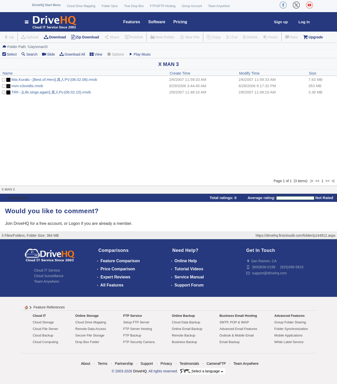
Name (8, 73)
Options (115, 54)
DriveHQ (140, 371)
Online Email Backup (187, 329)
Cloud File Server (45, 329)
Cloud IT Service (47, 270)
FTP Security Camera (139, 342)
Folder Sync (110, 6)
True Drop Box (134, 6)
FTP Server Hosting (137, 329)
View (95, 54)
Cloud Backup (43, 335)
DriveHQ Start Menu (46, 5)
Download (57, 37)
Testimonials (189, 364)
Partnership (124, 364)
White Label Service (289, 342)
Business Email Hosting (238, 316)
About (85, 364)
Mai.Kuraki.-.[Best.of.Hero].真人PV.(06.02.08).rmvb (54, 79)
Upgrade (315, 37)
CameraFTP (216, 364)
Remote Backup (183, 335)
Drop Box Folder (87, 342)
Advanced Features (289, 316)
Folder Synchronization (291, 329)
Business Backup (184, 342)
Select (12, 54)
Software (156, 22)
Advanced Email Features (238, 329)
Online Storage (87, 316)
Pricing (180, 22)
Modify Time (249, 73)
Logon (74, 223)
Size (312, 73)
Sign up (281, 22)
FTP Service (132, 316)
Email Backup (229, 342)
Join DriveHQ (17, 223)
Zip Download (87, 37)
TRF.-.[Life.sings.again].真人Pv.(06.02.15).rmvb (51, 92)
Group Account (192, 6)
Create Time (180, 73)
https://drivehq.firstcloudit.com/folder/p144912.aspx (295, 235)
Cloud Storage (43, 322)
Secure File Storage (89, 335)
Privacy (166, 364)
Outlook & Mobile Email (236, 335)
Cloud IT (39, 316)
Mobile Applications (288, 335)
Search (29, 54)
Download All (72, 54)
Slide (48, 54)
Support (147, 364)
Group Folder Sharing (290, 322)
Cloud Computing (45, 342)
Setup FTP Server (136, 322)
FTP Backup (132, 335)
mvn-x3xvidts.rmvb (27, 86)
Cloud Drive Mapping (81, 6)
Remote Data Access (90, 329)
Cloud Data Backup (186, 322)
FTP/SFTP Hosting (162, 6)
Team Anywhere (219, 6)
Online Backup (183, 316)
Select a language (201, 371)
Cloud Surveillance (49, 276)
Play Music (140, 54)
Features (131, 22)
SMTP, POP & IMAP (234, 322)
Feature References (49, 307)
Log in (304, 22)
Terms (102, 364)
